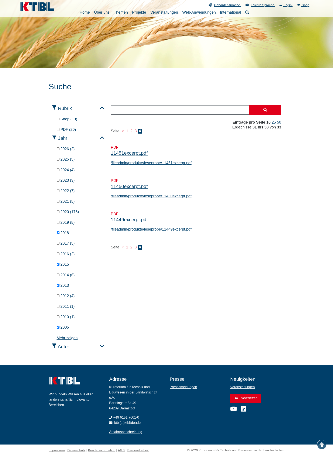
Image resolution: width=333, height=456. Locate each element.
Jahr (62, 138)
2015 (63, 264)
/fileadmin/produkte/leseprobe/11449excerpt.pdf (151, 229)
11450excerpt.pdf (129, 186)
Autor (63, 346)
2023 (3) (66, 180)
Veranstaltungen (242, 387)
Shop (303, 5)
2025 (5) (66, 159)
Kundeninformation (101, 450)
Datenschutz (76, 450)
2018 (63, 233)
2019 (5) (66, 222)
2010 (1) (66, 317)
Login (286, 5)
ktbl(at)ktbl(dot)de (127, 423)
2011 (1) (66, 306)
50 (279, 122)
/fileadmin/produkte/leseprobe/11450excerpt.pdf (151, 196)
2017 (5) (66, 243)
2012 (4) (66, 296)
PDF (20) (66, 129)
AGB (121, 450)
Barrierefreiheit (138, 450)
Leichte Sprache (263, 5)
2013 (63, 285)
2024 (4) (66, 170)
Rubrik (65, 108)
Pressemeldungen (183, 387)
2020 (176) (68, 212)
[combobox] (180, 110)
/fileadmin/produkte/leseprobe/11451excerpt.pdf (151, 163)
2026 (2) (66, 149)
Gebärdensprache (227, 5)
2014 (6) (66, 275)
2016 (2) (66, 254)
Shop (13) (67, 119)
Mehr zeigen (67, 338)
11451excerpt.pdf (129, 153)
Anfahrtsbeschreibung (125, 432)
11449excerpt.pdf (129, 219)
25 (274, 122)
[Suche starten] (265, 110)
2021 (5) (66, 201)
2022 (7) (66, 191)
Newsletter (246, 398)
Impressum (57, 450)
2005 (63, 327)
